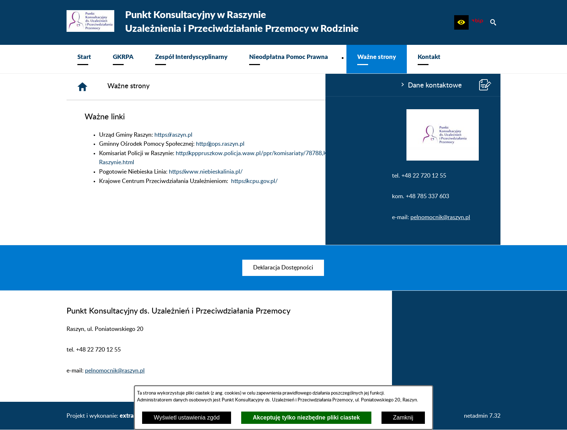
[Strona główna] (191, 87)
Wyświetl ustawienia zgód (186, 417)
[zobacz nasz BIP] (477, 22)
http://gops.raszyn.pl (329, 144)
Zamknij (403, 417)
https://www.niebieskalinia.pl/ (314, 172)
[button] (461, 22)
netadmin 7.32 (482, 416)
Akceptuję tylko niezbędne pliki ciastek (306, 417)
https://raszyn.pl (282, 135)
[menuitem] (84, 59)
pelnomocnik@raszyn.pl (115, 217)
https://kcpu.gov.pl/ (363, 181)
